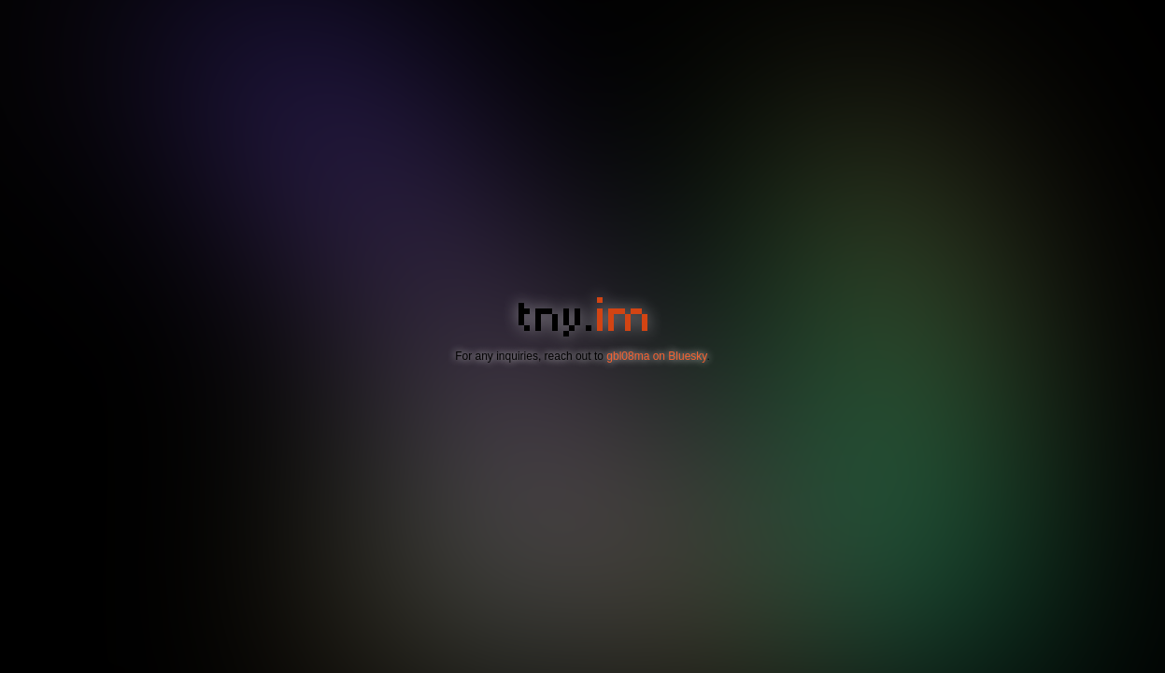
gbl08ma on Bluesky (656, 356)
